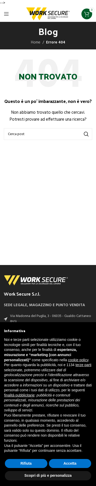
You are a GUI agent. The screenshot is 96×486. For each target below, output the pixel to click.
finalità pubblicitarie (19, 395)
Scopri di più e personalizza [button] (47, 475)
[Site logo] (48, 14)
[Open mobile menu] (6, 14)
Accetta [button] (70, 463)
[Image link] (36, 280)
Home (35, 42)
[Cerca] (48, 134)
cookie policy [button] (78, 360)
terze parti (83, 365)
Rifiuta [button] (26, 463)
